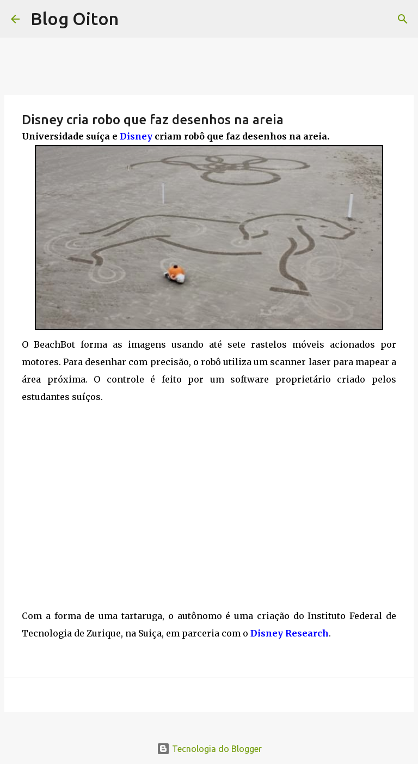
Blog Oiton (74, 18)
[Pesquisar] (402, 19)
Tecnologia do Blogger (209, 749)
